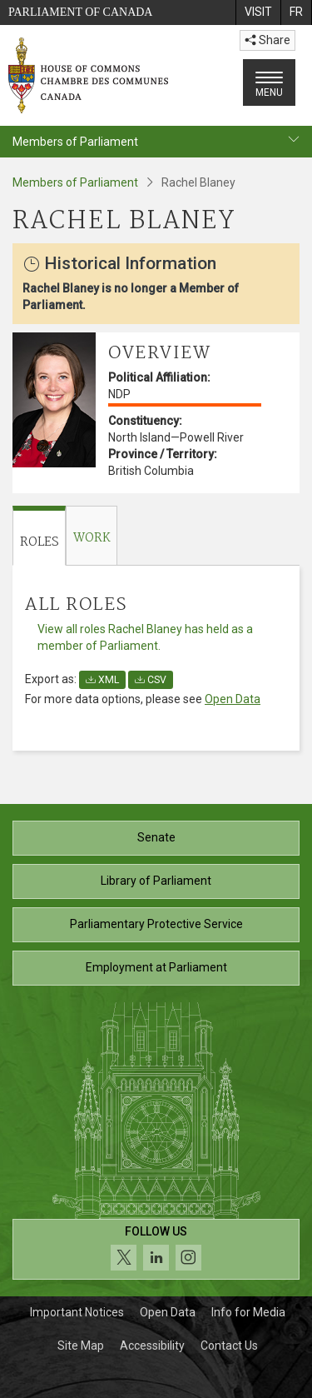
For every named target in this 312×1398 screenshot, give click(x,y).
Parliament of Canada (80, 12)
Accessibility (152, 1345)
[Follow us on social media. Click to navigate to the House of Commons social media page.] (156, 1249)
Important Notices (77, 1312)
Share (267, 40)
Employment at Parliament (156, 967)
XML (102, 680)
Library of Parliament (156, 880)
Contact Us (229, 1345)
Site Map (80, 1345)
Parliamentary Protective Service (156, 924)
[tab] (39, 536)
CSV (150, 680)
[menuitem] (257, 12)
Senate (156, 837)
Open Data (232, 699)
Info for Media (248, 1312)
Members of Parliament (75, 182)
